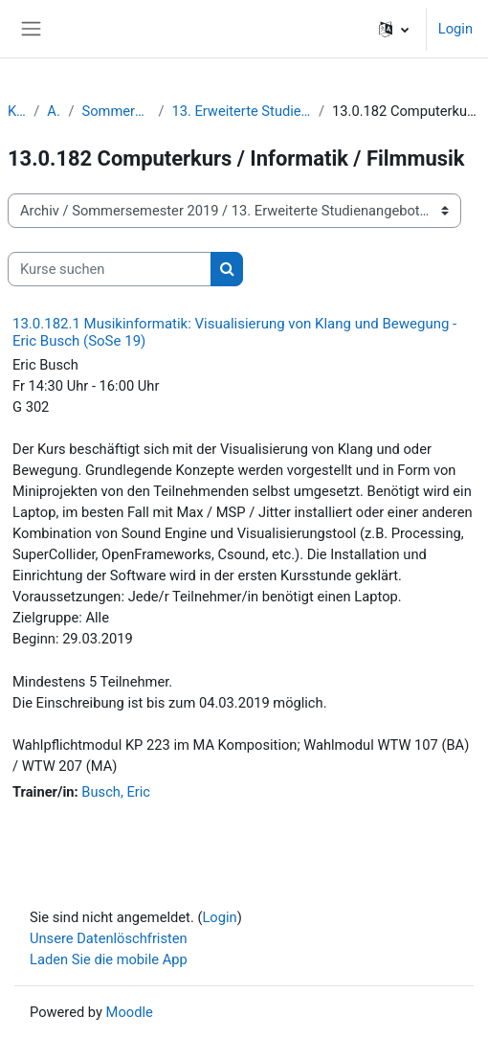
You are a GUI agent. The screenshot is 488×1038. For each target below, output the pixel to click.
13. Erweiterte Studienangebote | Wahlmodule (241, 111)
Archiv (53, 111)
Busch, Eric (115, 792)
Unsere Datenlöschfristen (109, 938)
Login (455, 28)
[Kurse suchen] (109, 269)
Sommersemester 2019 (115, 111)
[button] (394, 28)
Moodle (129, 1012)
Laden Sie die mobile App (109, 959)
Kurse (17, 111)
